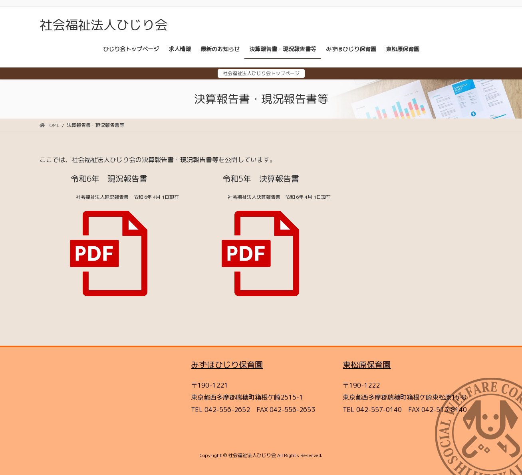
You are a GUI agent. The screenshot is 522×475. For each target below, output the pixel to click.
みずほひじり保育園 (227, 364)
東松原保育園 (367, 364)
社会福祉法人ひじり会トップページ (261, 73)
